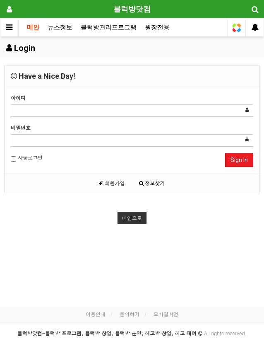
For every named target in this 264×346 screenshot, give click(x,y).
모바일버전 (166, 313)
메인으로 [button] (132, 217)
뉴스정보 (60, 27)
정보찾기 (152, 182)
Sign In (239, 160)
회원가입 (112, 182)
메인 (33, 27)
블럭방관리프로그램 (109, 27)
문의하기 (129, 313)
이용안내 (96, 313)
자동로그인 (27, 158)
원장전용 (157, 27)
